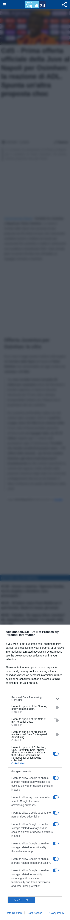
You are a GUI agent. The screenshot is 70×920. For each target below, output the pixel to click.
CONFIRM (21, 899)
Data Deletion (14, 912)
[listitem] (35, 698)
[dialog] (35, 772)
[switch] (56, 707)
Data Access (34, 912)
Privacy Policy (56, 912)
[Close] (62, 632)
